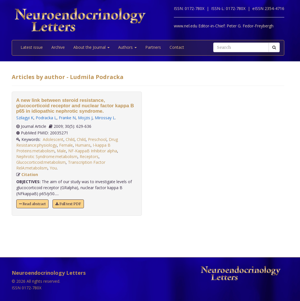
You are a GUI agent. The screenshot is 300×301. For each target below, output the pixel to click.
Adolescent (53, 139)
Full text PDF (68, 204)
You (53, 168)
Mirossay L (105, 117)
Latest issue (32, 47)
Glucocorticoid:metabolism (41, 162)
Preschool (97, 139)
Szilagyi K (24, 117)
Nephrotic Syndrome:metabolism (46, 156)
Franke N (67, 117)
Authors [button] (127, 47)
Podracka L (46, 117)
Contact (177, 47)
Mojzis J (85, 117)
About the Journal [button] (91, 47)
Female (66, 145)
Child (70, 139)
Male (61, 150)
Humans (82, 145)
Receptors (89, 156)
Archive (58, 47)
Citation (29, 174)
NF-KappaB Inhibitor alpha (92, 150)
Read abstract (32, 204)
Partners (153, 47)
